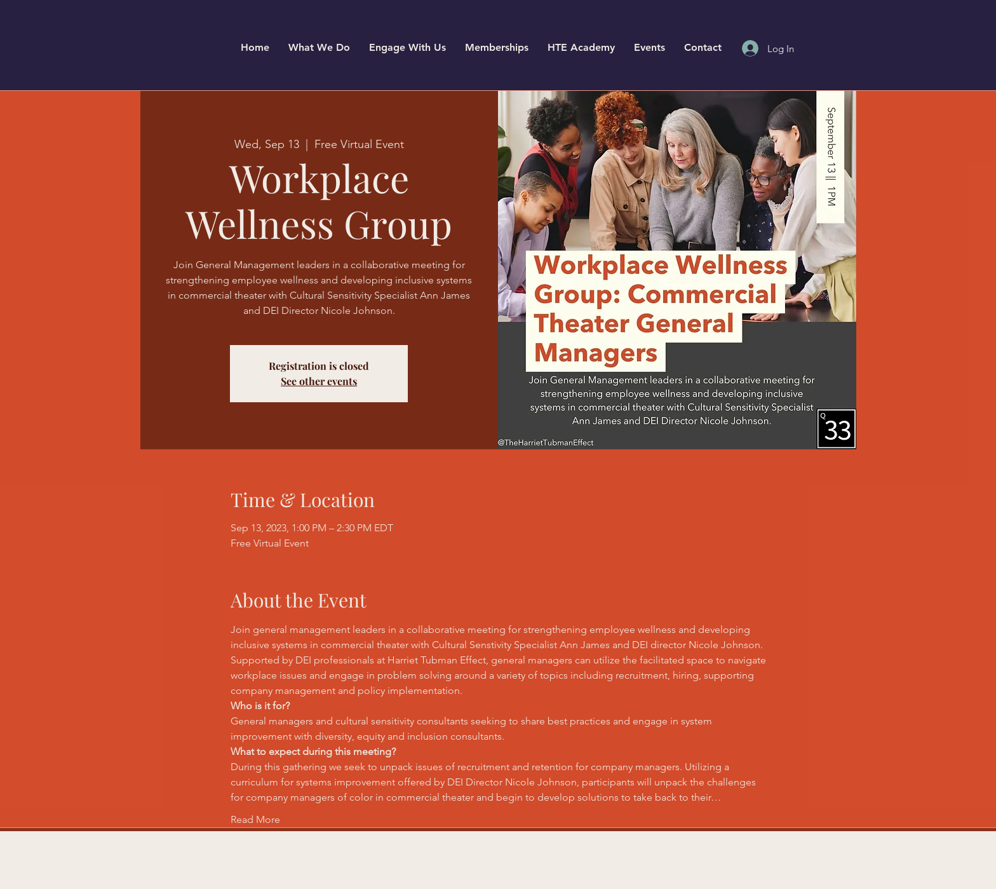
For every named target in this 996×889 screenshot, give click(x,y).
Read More (255, 819)
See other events (319, 381)
